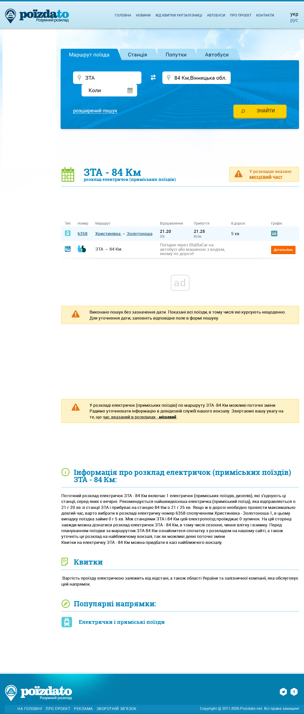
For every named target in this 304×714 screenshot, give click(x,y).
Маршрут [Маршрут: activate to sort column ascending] (102, 211)
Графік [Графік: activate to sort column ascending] (276, 211)
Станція (137, 54)
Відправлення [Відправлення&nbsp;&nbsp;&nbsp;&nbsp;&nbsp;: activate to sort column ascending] (173, 211)
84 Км (197, 224)
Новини (143, 15)
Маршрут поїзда (89, 54)
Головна (123, 15)
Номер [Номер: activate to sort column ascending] (83, 211)
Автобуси (217, 54)
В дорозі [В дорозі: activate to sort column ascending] (238, 211)
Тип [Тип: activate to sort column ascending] (68, 211)
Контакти (265, 15)
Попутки (176, 54)
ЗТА (162, 224)
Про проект (240, 15)
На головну (29, 696)
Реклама (83, 696)
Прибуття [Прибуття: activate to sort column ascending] (201, 211)
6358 (83, 221)
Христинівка (108, 221)
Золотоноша (139, 221)
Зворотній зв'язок (117, 696)
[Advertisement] (180, 135)
